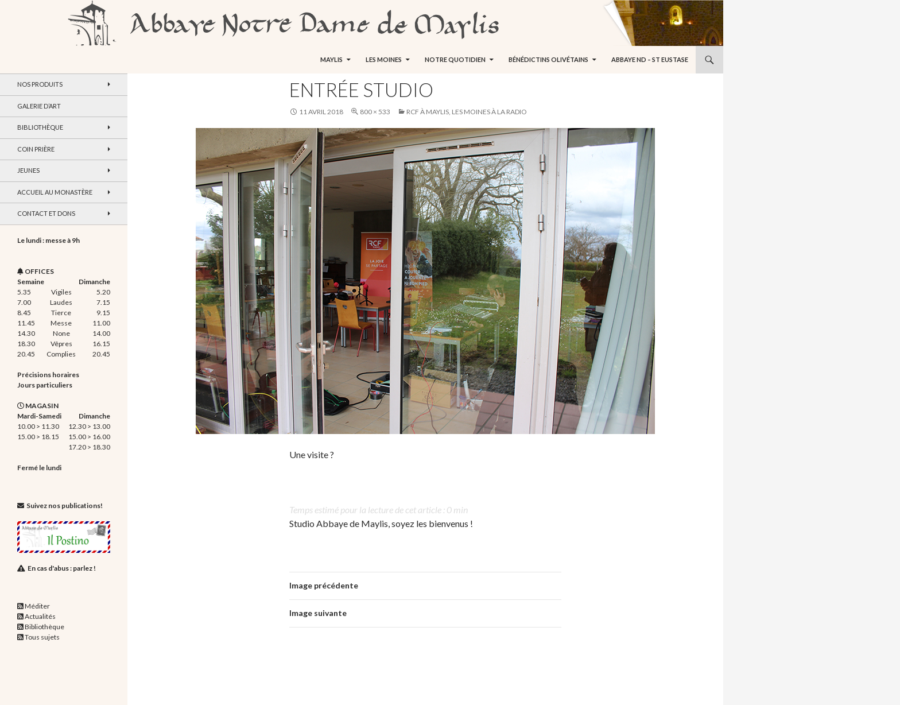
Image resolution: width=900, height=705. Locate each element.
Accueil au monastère (54, 192)
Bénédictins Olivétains (548, 59)
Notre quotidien (455, 59)
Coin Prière (36, 149)
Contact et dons (46, 213)
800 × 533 (375, 111)
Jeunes (28, 170)
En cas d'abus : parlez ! (62, 568)
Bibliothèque (40, 127)
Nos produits (40, 84)
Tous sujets (42, 637)
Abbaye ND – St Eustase (649, 59)
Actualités (40, 616)
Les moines (384, 59)
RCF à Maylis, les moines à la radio (466, 111)
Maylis (331, 59)
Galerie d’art (39, 106)
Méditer (37, 606)
